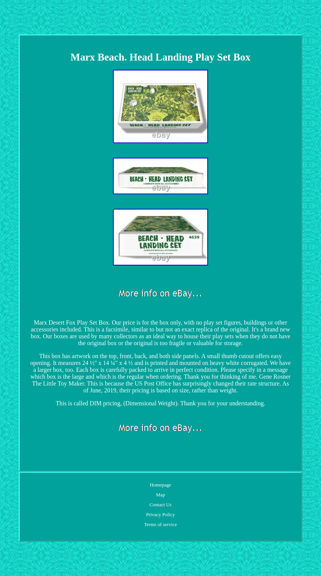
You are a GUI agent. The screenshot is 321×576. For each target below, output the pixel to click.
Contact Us (160, 504)
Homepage (160, 485)
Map (160, 495)
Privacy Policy (160, 514)
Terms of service (160, 524)
